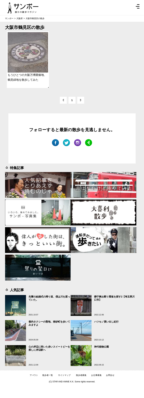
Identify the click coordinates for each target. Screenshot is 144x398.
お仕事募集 (96, 375)
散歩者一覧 (47, 375)
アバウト (34, 375)
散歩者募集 (81, 375)
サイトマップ (64, 375)
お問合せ (110, 375)
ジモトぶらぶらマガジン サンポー (23, 8)
